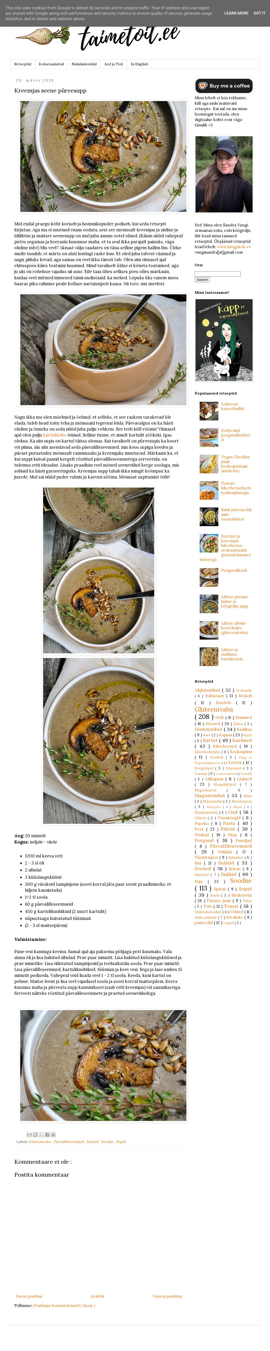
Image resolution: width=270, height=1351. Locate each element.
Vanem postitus (167, 1296)
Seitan (236, 868)
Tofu (208, 906)
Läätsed (244, 778)
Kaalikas (244, 729)
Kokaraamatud (51, 64)
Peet (200, 829)
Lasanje (201, 773)
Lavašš (246, 773)
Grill (220, 717)
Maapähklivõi (227, 784)
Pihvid (229, 829)
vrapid (229, 922)
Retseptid (22, 64)
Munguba (215, 807)
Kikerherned (226, 746)
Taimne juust (220, 900)
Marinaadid (213, 801)
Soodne (107, 1141)
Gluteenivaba (40, 1141)
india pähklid (206, 917)
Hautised (243, 717)
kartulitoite (54, 435)
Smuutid (203, 874)
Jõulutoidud (209, 729)
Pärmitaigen (207, 857)
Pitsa (234, 834)
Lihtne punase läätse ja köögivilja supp (234, 601)
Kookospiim (241, 751)
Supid (121, 1141)
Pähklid (227, 851)
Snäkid (230, 874)
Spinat (221, 889)
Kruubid (218, 757)
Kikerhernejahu (208, 751)
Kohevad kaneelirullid (232, 406)
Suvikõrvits (242, 895)
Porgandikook (234, 570)
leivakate (235, 917)
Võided (237, 911)
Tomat (232, 906)
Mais (248, 796)
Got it (260, 13)
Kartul (211, 740)
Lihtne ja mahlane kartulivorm (232, 654)
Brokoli (245, 695)
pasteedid (204, 922)
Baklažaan (215, 695)
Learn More (236, 13)
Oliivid (201, 818)
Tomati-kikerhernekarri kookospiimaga (236, 488)
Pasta (230, 823)
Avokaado (244, 690)
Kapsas (226, 734)
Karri (248, 735)
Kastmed (242, 740)
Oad (234, 812)
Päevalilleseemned (69, 1141)
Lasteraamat (225, 774)
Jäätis (239, 723)
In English (139, 64)
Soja (201, 881)
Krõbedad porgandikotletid (235, 435)
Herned (214, 723)
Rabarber (236, 857)
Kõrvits (235, 762)
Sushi (215, 895)
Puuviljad (243, 840)
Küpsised (234, 768)
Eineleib (226, 702)
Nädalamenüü (207, 812)
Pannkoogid (230, 817)
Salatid (227, 863)
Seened (93, 1141)
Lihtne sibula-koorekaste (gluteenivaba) (234, 628)
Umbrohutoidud (208, 912)
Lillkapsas (215, 778)
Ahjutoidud (208, 690)
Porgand (206, 840)
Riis (199, 863)
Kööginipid (205, 768)
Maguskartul (211, 790)
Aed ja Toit (113, 64)
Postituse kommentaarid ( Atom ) (64, 1305)
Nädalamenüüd (84, 64)
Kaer (207, 735)
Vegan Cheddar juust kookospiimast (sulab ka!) (235, 463)
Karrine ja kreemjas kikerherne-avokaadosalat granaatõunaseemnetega (225, 548)
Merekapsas (242, 801)
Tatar (247, 900)
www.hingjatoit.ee (234, 246)
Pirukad (203, 834)
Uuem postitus (29, 1296)
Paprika (203, 823)
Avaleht (97, 1296)
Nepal (238, 807)
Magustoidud (211, 795)
